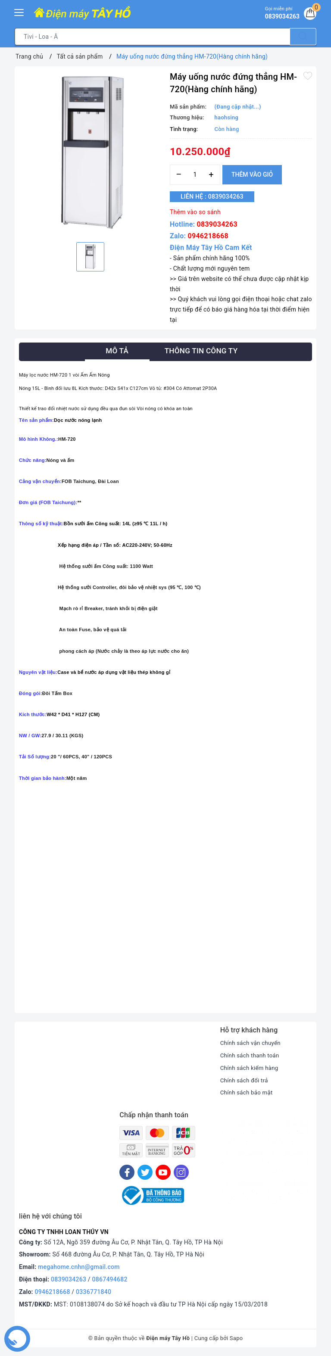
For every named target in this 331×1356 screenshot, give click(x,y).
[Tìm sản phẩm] (152, 36)
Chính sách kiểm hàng (250, 1067)
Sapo (236, 1338)
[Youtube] (163, 1172)
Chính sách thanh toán (251, 1055)
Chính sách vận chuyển (252, 1042)
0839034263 (217, 224)
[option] (90, 153)
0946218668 (208, 236)
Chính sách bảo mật (247, 1092)
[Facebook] (126, 1172)
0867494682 (110, 1279)
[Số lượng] (195, 174)
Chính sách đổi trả (245, 1080)
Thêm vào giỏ (252, 174)
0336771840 (93, 1291)
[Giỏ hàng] (309, 14)
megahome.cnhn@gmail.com (79, 1266)
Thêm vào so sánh (195, 212)
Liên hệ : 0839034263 (216, 196)
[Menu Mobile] (19, 11)
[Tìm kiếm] (303, 36)
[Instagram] (181, 1172)
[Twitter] (145, 1172)
